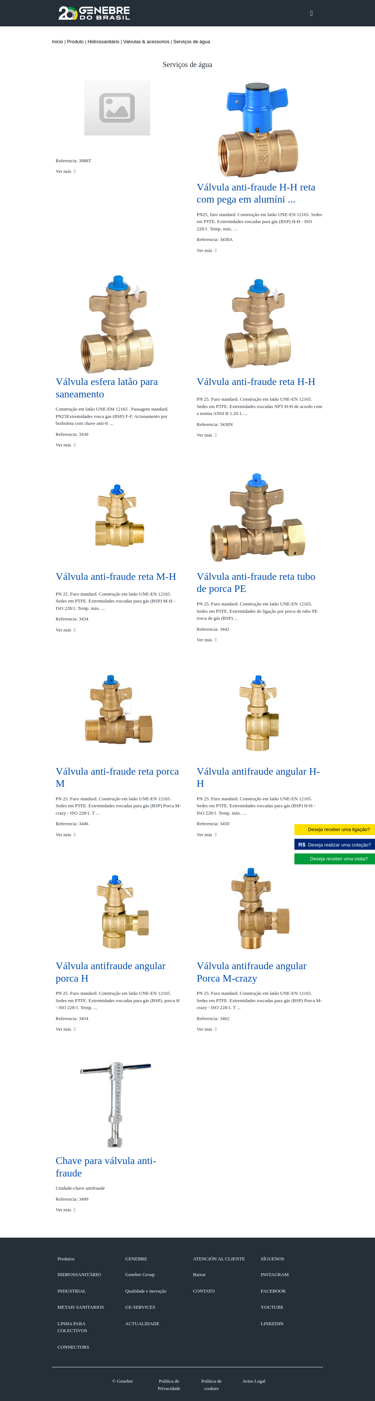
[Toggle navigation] (311, 13)
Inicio (57, 41)
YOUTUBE (272, 1307)
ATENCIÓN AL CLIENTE (219, 1258)
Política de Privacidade (169, 1384)
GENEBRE (136, 1258)
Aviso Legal (254, 1381)
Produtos (65, 1258)
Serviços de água (191, 41)
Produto (75, 41)
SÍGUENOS (272, 1258)
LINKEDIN (272, 1323)
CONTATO (204, 1291)
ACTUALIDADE (142, 1323)
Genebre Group (140, 1274)
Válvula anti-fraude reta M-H (116, 576)
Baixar (199, 1274)
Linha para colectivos (72, 1327)
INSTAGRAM (275, 1274)
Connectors (73, 1347)
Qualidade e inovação (146, 1291)
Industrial (71, 1291)
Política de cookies (211, 1384)
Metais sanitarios (80, 1307)
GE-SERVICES (140, 1307)
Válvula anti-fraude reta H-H (256, 381)
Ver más (65, 171)
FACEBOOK (273, 1291)
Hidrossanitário (103, 41)
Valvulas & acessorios (146, 41)
